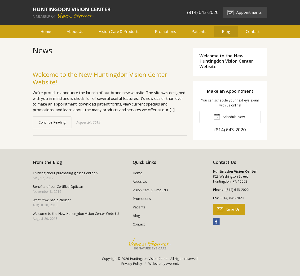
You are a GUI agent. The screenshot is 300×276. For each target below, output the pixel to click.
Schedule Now (229, 116)
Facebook (216, 221)
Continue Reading (52, 122)
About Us (75, 31)
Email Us (228, 209)
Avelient (172, 263)
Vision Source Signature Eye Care (150, 243)
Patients (199, 31)
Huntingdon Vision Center (149, 258)
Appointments (244, 12)
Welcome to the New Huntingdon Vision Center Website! (100, 78)
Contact (253, 31)
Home (45, 31)
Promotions (165, 31)
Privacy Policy (131, 263)
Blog (226, 31)
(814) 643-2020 (203, 12)
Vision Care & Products (119, 31)
